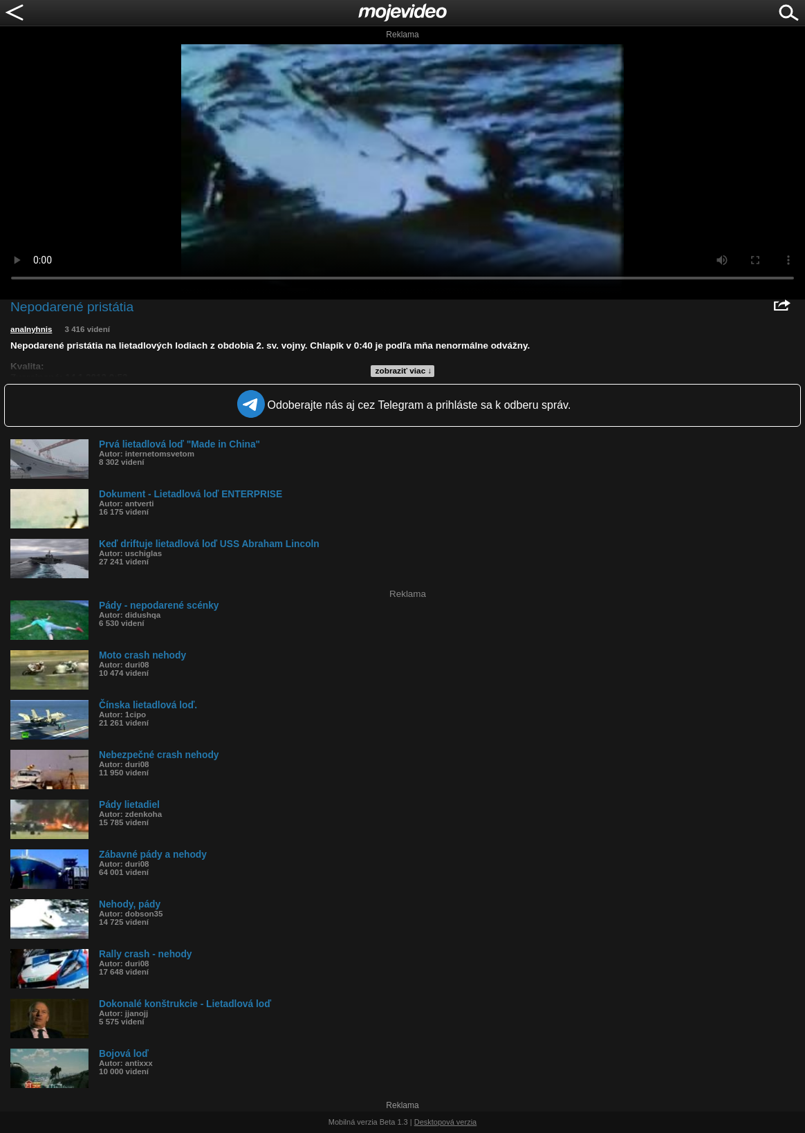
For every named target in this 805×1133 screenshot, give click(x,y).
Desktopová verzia (445, 1122)
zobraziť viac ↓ (404, 371)
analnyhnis (31, 329)
